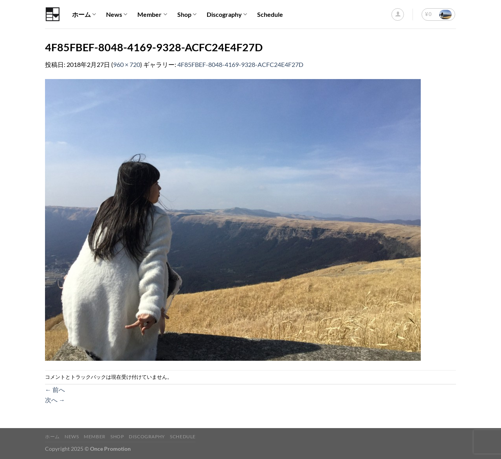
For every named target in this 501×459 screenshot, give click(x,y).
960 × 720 (126, 64)
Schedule (270, 14)
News (116, 14)
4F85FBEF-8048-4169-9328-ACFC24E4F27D (240, 64)
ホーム (84, 14)
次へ (55, 399)
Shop (186, 14)
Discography (227, 14)
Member (152, 14)
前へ (55, 389)
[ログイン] (397, 14)
